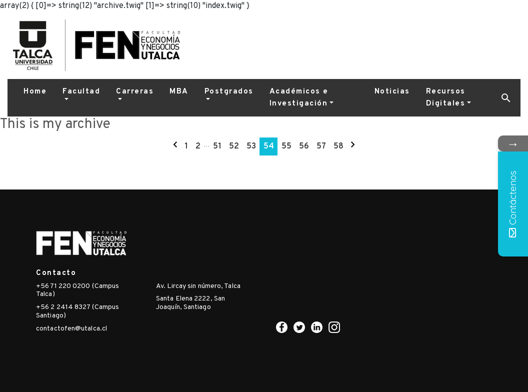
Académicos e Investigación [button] (299, 97)
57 (321, 147)
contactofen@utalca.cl (71, 328)
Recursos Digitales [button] (446, 97)
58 (339, 147)
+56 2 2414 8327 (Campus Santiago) (77, 311)
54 (269, 147)
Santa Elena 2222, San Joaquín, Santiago (190, 303)
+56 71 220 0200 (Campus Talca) (77, 290)
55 (287, 147)
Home (35, 91)
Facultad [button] (81, 91)
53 (251, 147)
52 (234, 147)
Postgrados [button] (229, 91)
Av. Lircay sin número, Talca (198, 286)
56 (304, 147)
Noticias (392, 91)
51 (217, 147)
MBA (179, 91)
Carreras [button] (135, 91)
